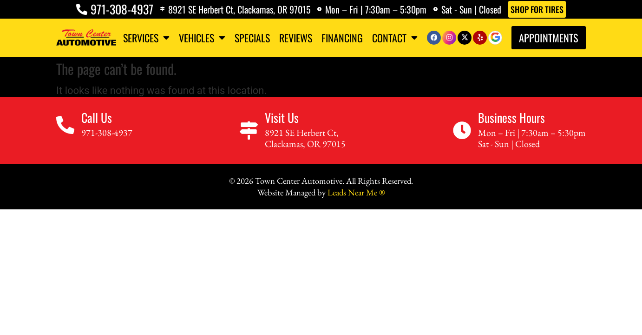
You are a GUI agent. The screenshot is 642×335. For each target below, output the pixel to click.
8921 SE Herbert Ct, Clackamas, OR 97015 (238, 9)
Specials (252, 37)
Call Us (99, 119)
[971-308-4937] (77, 9)
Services (146, 38)
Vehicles (202, 38)
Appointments (548, 37)
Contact (395, 38)
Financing (342, 37)
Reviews (295, 37)
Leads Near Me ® (356, 194)
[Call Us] (66, 127)
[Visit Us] (248, 132)
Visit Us (283, 119)
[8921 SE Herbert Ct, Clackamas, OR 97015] (160, 9)
